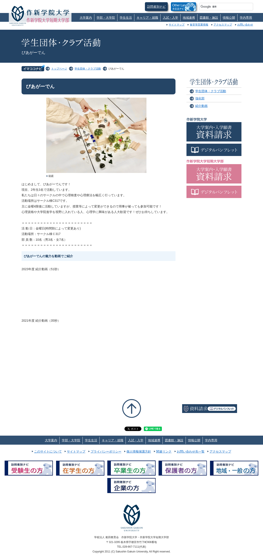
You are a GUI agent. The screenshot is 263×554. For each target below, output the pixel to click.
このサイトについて (48, 451)
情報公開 (229, 17)
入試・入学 (170, 17)
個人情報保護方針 (138, 451)
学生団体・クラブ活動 (88, 68)
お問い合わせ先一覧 (191, 451)
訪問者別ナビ (156, 6)
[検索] (221, 6)
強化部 (200, 98)
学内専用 (246, 17)
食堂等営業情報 (199, 24)
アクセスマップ (223, 24)
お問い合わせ (245, 24)
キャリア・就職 (147, 17)
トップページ (59, 68)
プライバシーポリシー (106, 451)
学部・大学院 (106, 17)
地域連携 (189, 17)
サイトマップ (176, 24)
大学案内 (86, 17)
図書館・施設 (209, 17)
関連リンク (164, 451)
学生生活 (126, 17)
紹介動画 (201, 106)
